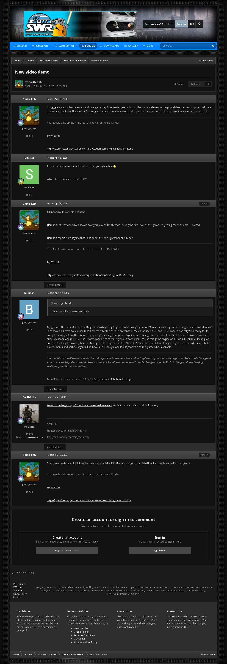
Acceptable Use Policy (85, 642)
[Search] (176, 46)
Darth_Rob (35, 82)
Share (179, 84)
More (150, 45)
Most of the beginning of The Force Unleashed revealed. (79, 405)
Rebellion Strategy (120, 379)
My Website (53, 135)
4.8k (29, 433)
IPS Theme (18, 584)
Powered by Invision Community (123, 593)
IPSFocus (17, 587)
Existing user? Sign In (159, 24)
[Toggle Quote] (52, 303)
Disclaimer (79, 638)
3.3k (29, 135)
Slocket (29, 157)
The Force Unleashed (54, 86)
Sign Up (181, 24)
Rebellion (41, 45)
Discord (21, 45)
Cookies (17, 597)
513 (29, 194)
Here (49, 225)
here (53, 107)
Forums (90, 45)
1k (29, 329)
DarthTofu (29, 397)
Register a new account (67, 550)
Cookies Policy (81, 631)
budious (29, 293)
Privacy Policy (20, 593)
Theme (17, 590)
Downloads (111, 45)
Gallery (133, 45)
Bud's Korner (97, 379)
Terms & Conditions (84, 635)
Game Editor (66, 45)
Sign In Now (159, 550)
